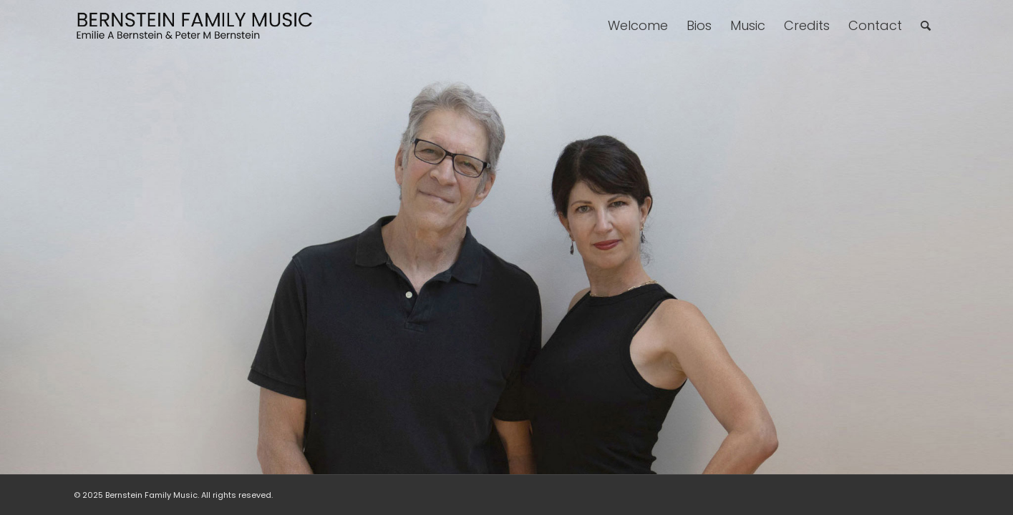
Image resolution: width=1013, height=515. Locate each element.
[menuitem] (637, 26)
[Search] (925, 26)
